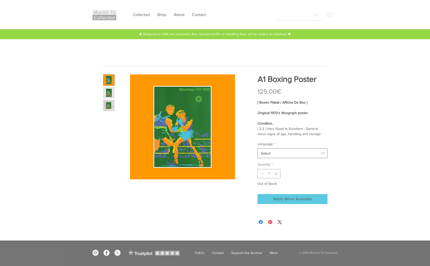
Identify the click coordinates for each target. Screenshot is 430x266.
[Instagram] (95, 253)
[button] (332, 14)
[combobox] (293, 153)
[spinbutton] (269, 173)
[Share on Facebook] (261, 222)
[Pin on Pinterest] (270, 222)
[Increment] (277, 173)
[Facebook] (107, 253)
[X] (117, 253)
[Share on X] (280, 222)
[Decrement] (261, 173)
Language (266, 144)
